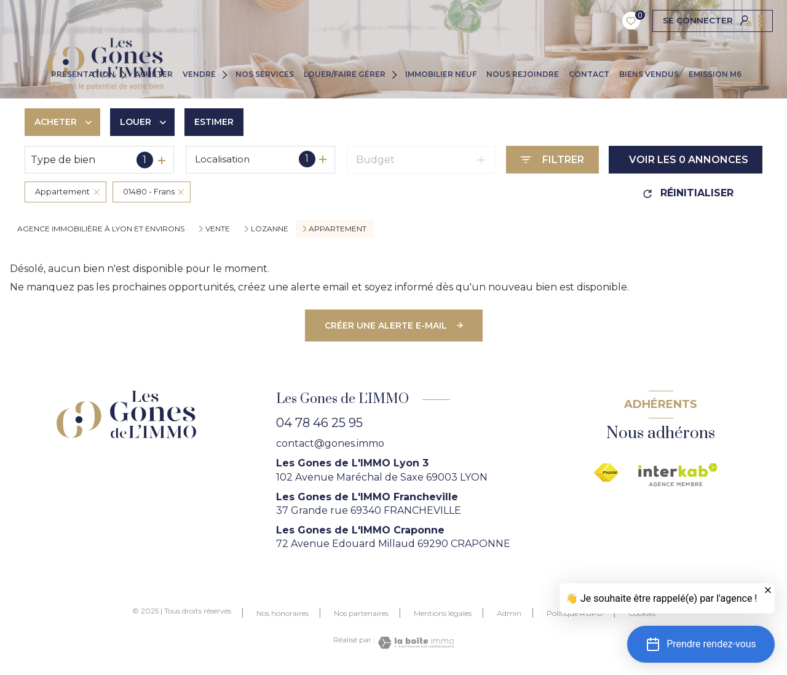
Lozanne (269, 229)
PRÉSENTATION (83, 74)
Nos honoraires (282, 613)
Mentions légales (443, 613)
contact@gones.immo (330, 443)
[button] (701, 644)
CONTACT (589, 74)
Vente (217, 229)
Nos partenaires (361, 613)
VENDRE (199, 74)
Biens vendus (649, 74)
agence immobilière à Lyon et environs (100, 228)
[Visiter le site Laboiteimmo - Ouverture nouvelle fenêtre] (414, 642)
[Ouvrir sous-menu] (126, 73)
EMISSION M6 (715, 74)
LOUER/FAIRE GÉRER (345, 74)
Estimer (214, 121)
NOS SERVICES (264, 74)
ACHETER (154, 74)
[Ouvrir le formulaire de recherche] (552, 160)
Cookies (641, 613)
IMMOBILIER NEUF (441, 74)
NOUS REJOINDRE (522, 74)
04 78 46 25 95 (319, 422)
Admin (509, 613)
